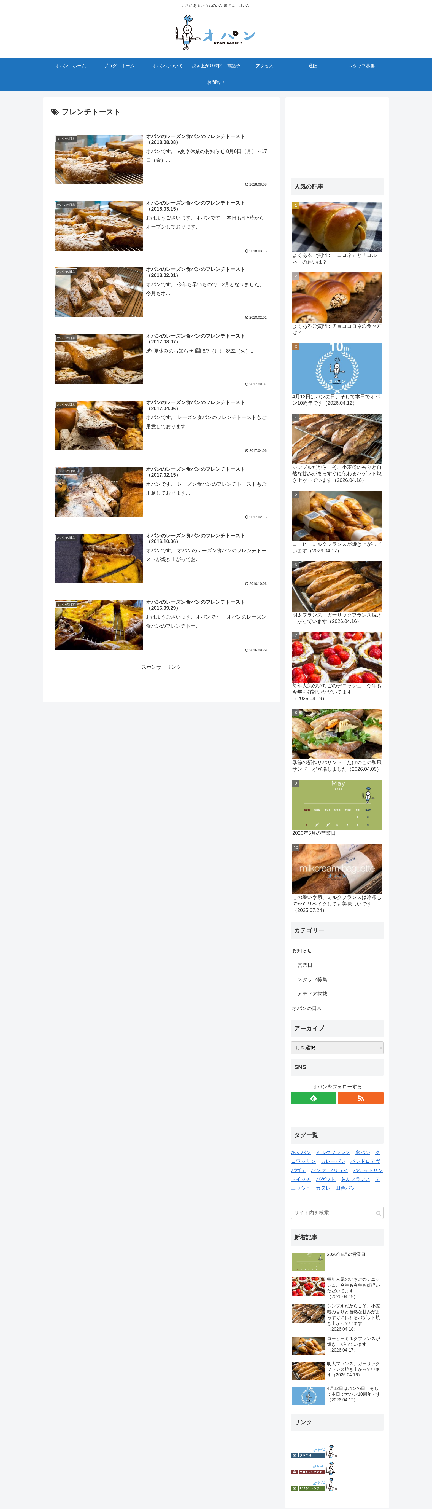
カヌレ (323, 1188)
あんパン (301, 1152)
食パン (362, 1152)
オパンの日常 (307, 1008)
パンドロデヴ (365, 1161)
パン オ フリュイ (329, 1170)
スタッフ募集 (312, 979)
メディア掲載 (312, 994)
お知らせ (302, 950)
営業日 (305, 965)
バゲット (326, 1179)
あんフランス (355, 1179)
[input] (337, 1213)
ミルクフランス (333, 1152)
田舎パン (345, 1188)
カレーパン (333, 1161)
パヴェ (298, 1170)
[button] (379, 1213)
